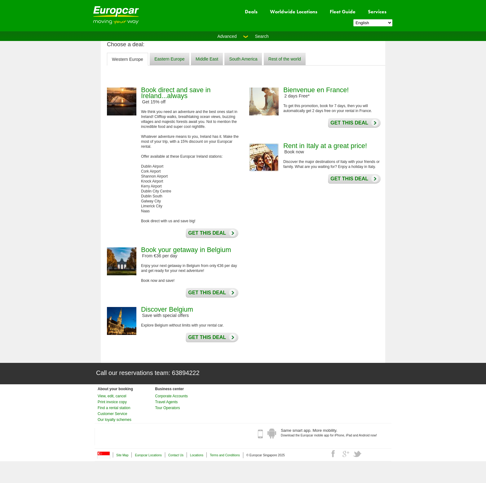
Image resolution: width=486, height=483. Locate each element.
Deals (251, 11)
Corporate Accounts (171, 396)
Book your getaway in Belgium (186, 250)
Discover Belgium (167, 309)
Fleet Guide (343, 11)
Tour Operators (167, 408)
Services (377, 11)
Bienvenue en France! (316, 90)
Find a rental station (114, 408)
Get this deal (205, 233)
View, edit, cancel (112, 396)
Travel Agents (166, 402)
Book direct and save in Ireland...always (175, 93)
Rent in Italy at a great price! (325, 146)
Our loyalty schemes (114, 420)
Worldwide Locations (293, 11)
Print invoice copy (112, 402)
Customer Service (112, 414)
